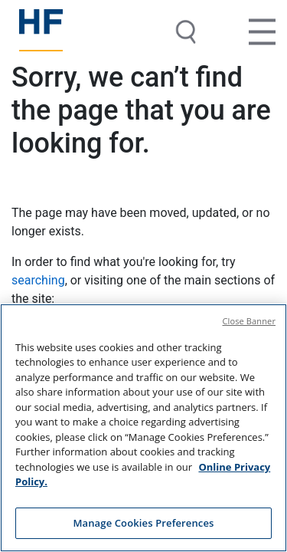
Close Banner (249, 321)
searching (38, 280)
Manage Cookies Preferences (143, 524)
